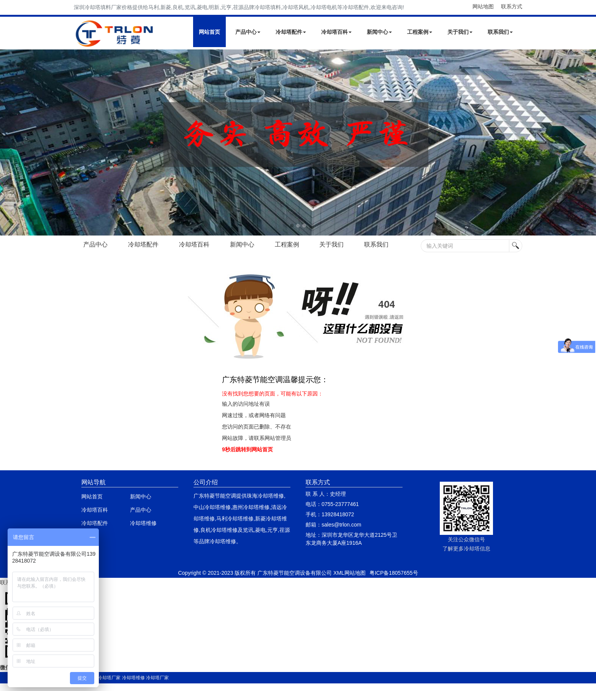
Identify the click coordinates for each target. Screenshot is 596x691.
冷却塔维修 (143, 523)
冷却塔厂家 (109, 677)
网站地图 (483, 6)
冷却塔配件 (291, 32)
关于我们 (459, 32)
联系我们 (500, 32)
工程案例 (419, 32)
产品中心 (247, 32)
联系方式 (511, 6)
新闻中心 (379, 32)
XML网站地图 (349, 573)
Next (7, 142)
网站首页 (209, 32)
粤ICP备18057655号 (393, 573)
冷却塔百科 (336, 32)
